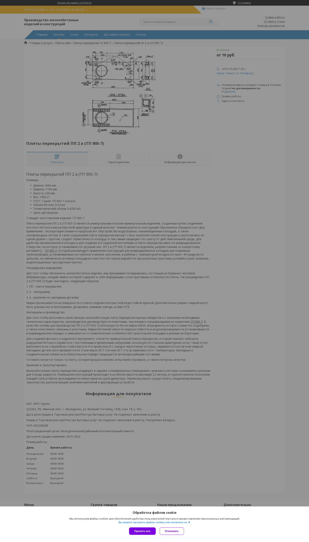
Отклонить (172, 531)
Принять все (142, 531)
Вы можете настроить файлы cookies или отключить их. (153, 522)
